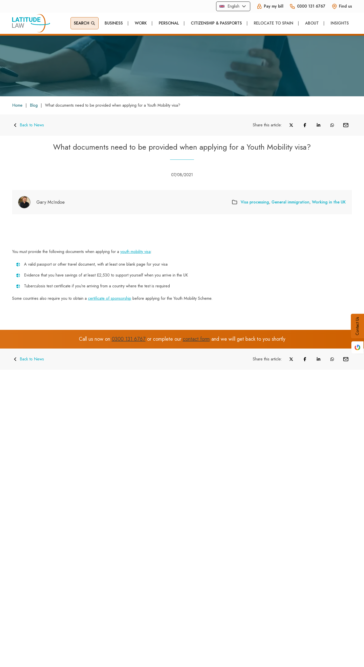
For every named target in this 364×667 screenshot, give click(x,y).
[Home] (31, 23)
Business (114, 23)
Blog (34, 105)
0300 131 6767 (129, 339)
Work (141, 23)
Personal (169, 23)
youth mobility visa (135, 252)
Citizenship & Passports (216, 23)
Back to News (28, 125)
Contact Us (357, 326)
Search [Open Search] (84, 23)
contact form (196, 339)
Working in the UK (329, 202)
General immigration (290, 202)
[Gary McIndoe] (41, 202)
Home (17, 105)
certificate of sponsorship (109, 298)
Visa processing (255, 202)
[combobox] (233, 6)
